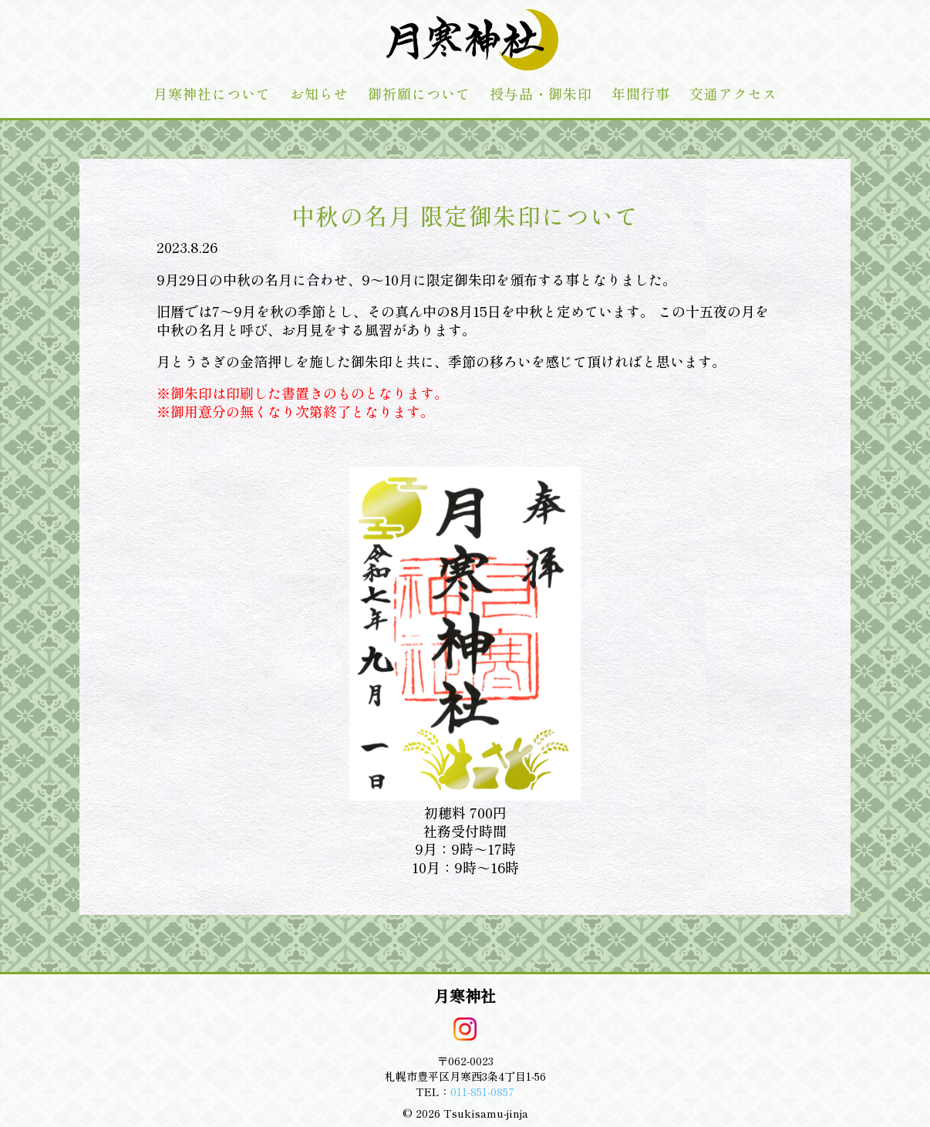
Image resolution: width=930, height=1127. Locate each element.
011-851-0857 (482, 1091)
